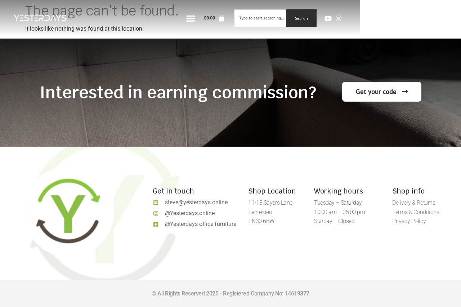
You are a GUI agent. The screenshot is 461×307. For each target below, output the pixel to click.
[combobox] (361, 18)
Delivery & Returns (413, 202)
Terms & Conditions (415, 212)
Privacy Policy (409, 221)
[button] (292, 18)
